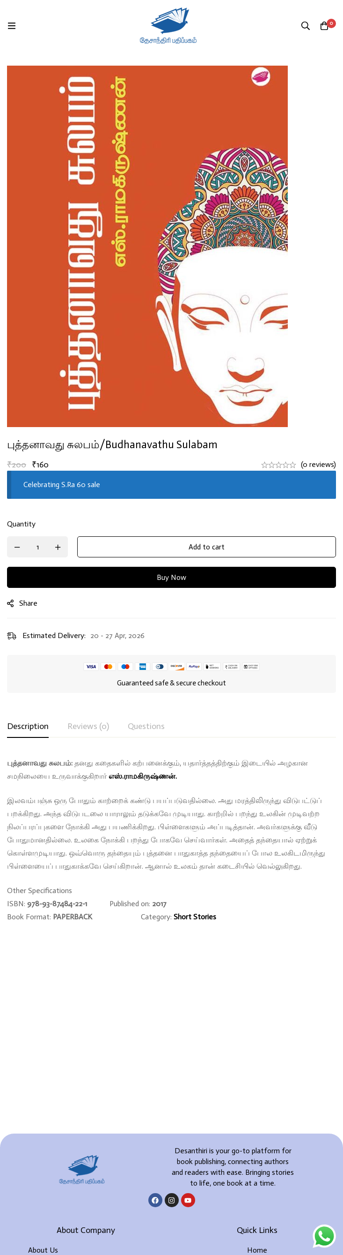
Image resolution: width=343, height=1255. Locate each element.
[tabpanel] (171, 840)
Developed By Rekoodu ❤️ (171, 1232)
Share (28, 603)
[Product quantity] (37, 546)
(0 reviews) (318, 464)
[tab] (28, 726)
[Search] (305, 25)
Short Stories (195, 916)
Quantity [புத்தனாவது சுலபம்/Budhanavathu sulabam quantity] (21, 523)
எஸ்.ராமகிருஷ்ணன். (143, 776)
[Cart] (324, 25)
